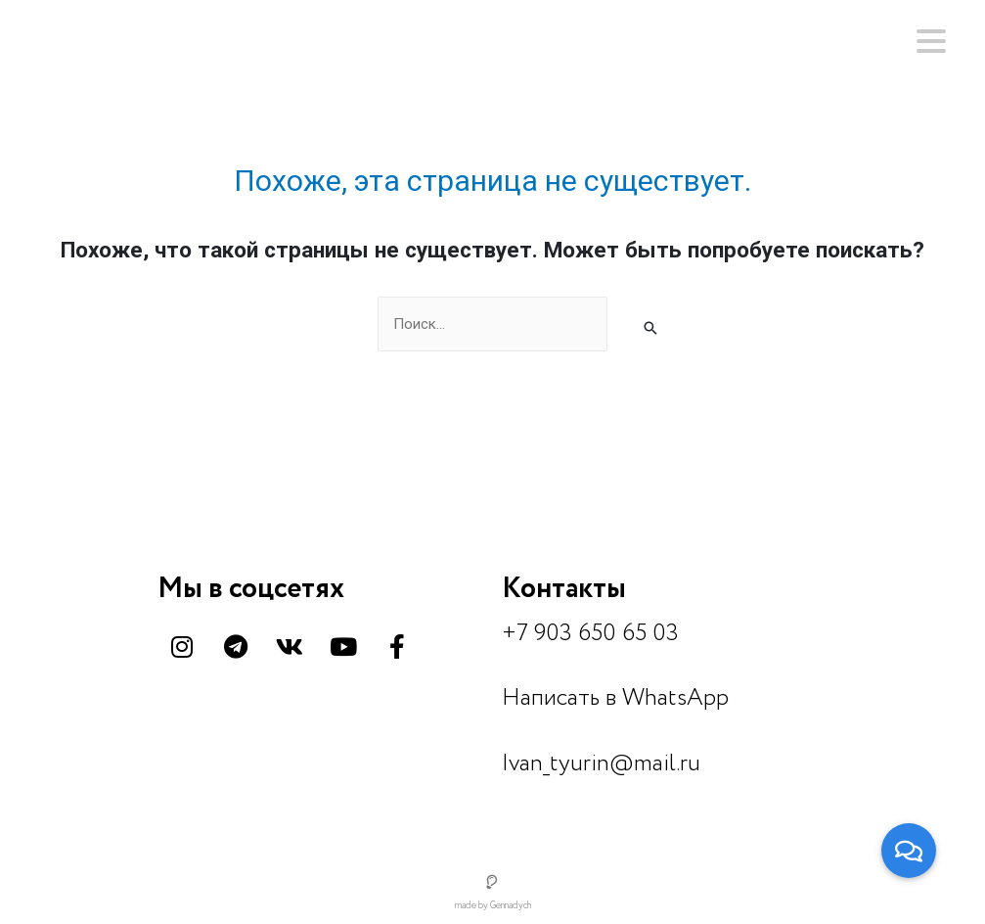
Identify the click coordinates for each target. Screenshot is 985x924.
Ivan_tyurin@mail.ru (601, 764)
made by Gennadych (493, 905)
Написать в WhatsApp (615, 698)
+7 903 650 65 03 (590, 634)
